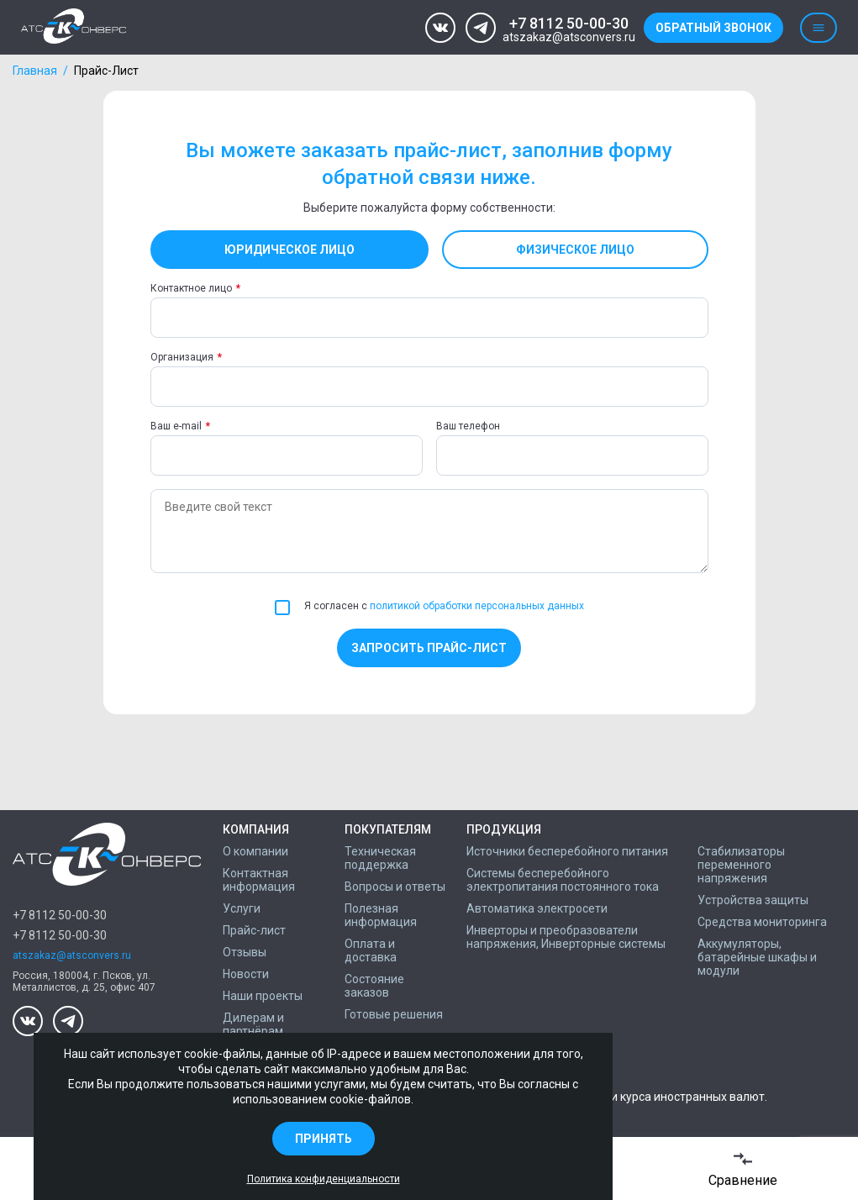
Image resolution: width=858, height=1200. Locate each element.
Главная (35, 70)
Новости (246, 974)
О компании (255, 851)
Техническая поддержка (380, 858)
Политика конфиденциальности (323, 1179)
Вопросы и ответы (395, 886)
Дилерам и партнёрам (253, 1024)
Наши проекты (263, 996)
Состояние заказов (374, 985)
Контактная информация (259, 879)
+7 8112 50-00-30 (569, 23)
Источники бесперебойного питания (567, 851)
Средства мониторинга (762, 922)
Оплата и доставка (371, 950)
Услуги (242, 908)
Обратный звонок (713, 27)
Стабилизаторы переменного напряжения (741, 865)
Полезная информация (381, 915)
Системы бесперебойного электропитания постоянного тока (562, 879)
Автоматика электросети (537, 908)
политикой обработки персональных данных (477, 606)
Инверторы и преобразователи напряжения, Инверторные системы (566, 937)
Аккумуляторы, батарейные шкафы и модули (757, 957)
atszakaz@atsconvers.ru (569, 37)
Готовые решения (394, 1014)
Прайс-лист (254, 930)
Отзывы (244, 952)
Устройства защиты (752, 900)
